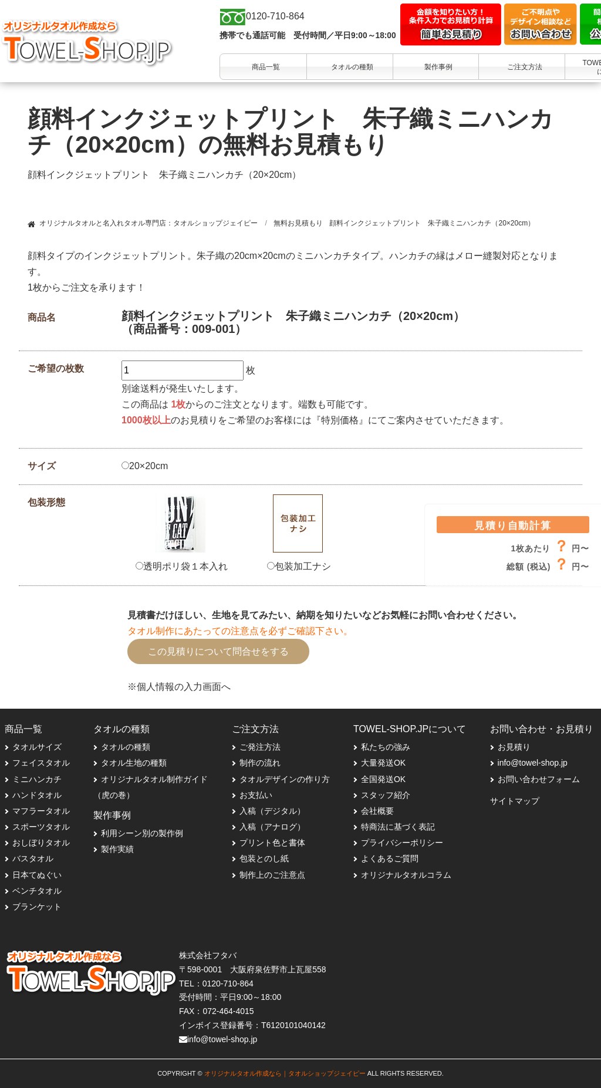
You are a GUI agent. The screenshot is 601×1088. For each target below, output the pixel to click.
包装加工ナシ (299, 566)
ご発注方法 (260, 747)
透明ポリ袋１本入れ (182, 566)
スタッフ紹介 (385, 795)
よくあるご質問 (389, 858)
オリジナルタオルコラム (406, 875)
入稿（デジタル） (272, 811)
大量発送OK (383, 762)
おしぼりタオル (41, 842)
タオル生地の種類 (134, 762)
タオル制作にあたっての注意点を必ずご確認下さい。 (240, 631)
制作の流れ (260, 762)
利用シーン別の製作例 (142, 833)
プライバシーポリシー (402, 842)
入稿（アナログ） (272, 826)
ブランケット (37, 906)
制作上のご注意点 (272, 875)
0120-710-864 (228, 983)
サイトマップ (514, 801)
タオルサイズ (37, 747)
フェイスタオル (41, 762)
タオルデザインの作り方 (284, 779)
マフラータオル (41, 811)
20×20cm (144, 466)
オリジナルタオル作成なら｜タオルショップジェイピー (285, 1073)
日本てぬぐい (37, 875)
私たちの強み (385, 747)
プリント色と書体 (272, 842)
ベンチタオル (37, 890)
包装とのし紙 (264, 858)
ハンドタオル (37, 795)
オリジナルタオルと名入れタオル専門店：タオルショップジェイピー (148, 223)
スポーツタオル (41, 826)
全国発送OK (383, 779)
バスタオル (32, 858)
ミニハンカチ (37, 779)
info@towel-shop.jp (533, 762)
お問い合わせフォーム (539, 779)
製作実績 (117, 849)
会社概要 (377, 811)
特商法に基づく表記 (398, 826)
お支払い (255, 795)
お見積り (514, 747)
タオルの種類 (125, 747)
